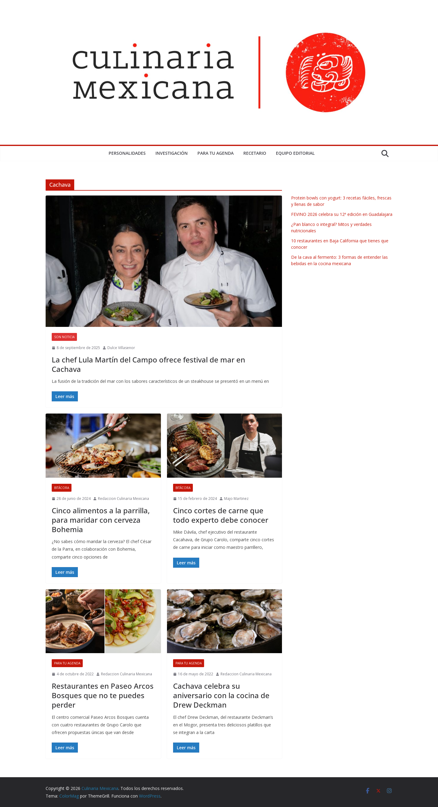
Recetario (254, 153)
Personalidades (127, 153)
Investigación (171, 153)
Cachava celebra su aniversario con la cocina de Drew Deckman (221, 695)
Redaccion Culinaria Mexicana (123, 498)
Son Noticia (64, 337)
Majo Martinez (236, 498)
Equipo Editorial (295, 153)
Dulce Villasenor (121, 347)
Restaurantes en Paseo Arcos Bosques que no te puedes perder (103, 695)
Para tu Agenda (215, 153)
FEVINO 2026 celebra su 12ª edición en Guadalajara (341, 214)
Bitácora (61, 488)
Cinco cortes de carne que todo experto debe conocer (220, 515)
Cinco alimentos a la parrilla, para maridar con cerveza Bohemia (101, 519)
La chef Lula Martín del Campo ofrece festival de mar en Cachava (148, 364)
